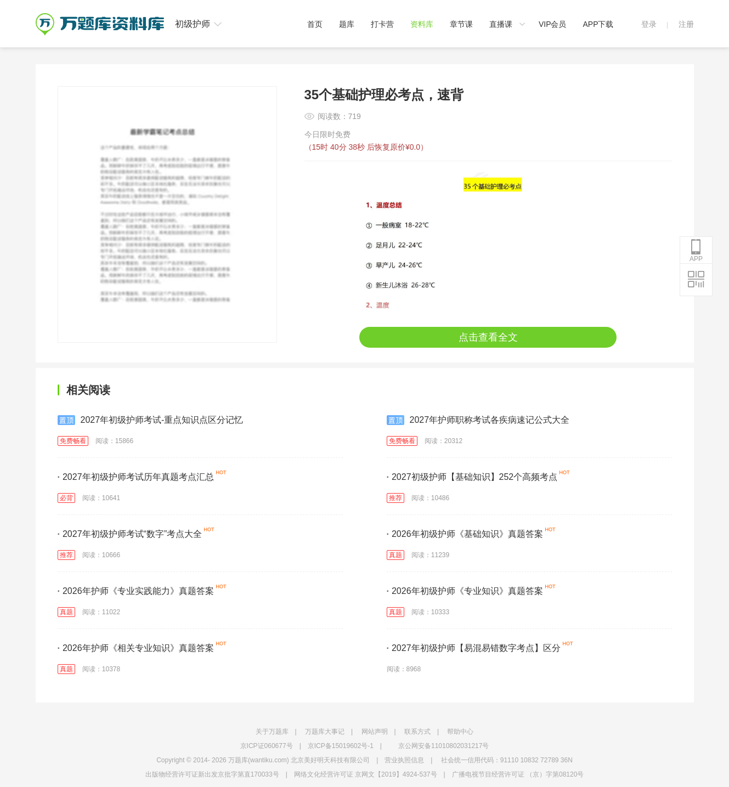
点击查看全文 (488, 337)
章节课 (461, 24)
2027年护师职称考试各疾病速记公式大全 (478, 420)
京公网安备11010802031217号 (443, 746)
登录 (649, 24)
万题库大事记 (324, 731)
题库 (346, 24)
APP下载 (598, 24)
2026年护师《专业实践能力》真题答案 (136, 591)
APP (696, 251)
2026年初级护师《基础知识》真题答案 (465, 534)
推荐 (395, 498)
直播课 (500, 24)
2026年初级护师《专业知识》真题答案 (465, 591)
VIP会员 (553, 24)
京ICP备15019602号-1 (341, 746)
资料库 (421, 24)
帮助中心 (460, 731)
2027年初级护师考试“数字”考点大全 (130, 534)
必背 (66, 498)
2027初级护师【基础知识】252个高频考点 (472, 477)
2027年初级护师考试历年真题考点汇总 (136, 477)
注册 (686, 24)
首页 (315, 24)
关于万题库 (272, 731)
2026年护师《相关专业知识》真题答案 (136, 648)
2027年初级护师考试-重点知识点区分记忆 (151, 420)
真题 (395, 555)
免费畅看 (73, 441)
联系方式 (417, 731)
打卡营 (382, 24)
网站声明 (374, 731)
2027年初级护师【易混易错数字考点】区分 (474, 648)
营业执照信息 (404, 760)
